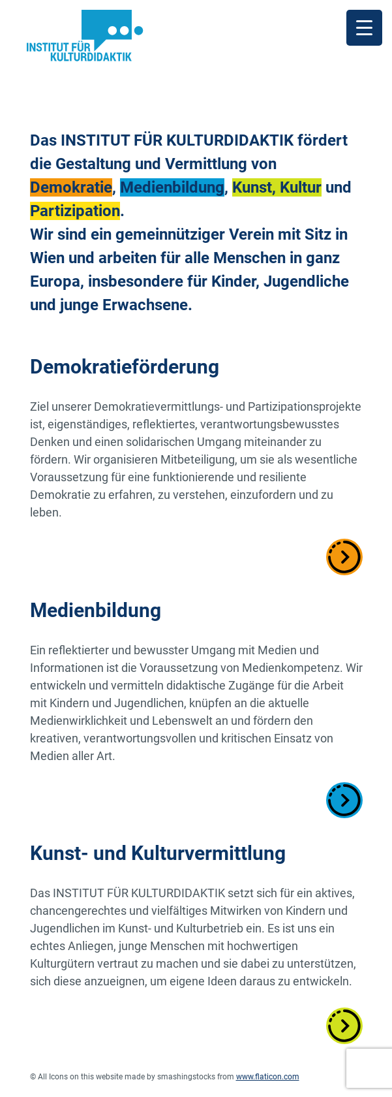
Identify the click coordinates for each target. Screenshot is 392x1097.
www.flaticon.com (267, 1076)
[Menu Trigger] (364, 28)
